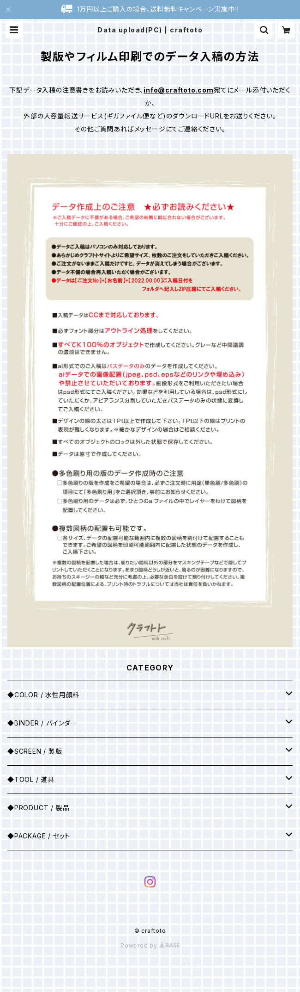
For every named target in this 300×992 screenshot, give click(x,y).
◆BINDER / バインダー (42, 723)
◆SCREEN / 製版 (34, 751)
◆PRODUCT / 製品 (38, 808)
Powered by (150, 945)
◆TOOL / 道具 (30, 779)
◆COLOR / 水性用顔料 (43, 695)
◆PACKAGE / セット (38, 836)
